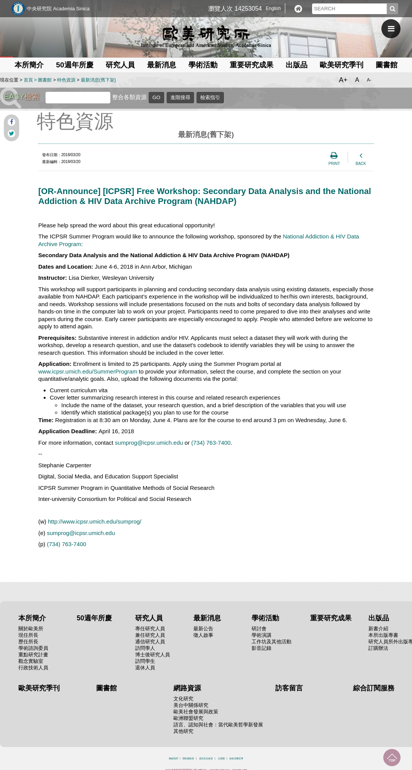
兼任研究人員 (150, 635)
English (273, 8)
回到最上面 (392, 757)
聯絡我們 (173, 758)
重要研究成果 (251, 65)
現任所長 (28, 635)
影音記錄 (261, 648)
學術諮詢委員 (33, 648)
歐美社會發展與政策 (195, 712)
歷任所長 (28, 641)
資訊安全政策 (206, 758)
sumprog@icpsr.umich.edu (149, 442)
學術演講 (261, 635)
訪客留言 (289, 688)
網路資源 (187, 688)
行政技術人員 (33, 667)
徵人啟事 (203, 635)
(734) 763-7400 (211, 442)
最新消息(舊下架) (98, 80)
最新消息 (161, 65)
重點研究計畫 (33, 654)
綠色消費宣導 (236, 758)
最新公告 (203, 628)
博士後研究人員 (152, 654)
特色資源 (66, 80)
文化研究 (183, 698)
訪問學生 (145, 661)
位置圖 (221, 758)
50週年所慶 (74, 65)
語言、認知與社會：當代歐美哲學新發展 (218, 725)
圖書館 (386, 65)
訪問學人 (145, 648)
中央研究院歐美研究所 (206, 36)
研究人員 (120, 65)
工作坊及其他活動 (271, 641)
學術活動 (202, 65)
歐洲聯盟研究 (188, 718)
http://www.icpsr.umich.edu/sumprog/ (94, 521)
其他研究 (183, 731)
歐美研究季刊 (341, 65)
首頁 (28, 80)
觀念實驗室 (30, 661)
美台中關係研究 (190, 705)
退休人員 (145, 667)
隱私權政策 (188, 758)
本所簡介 (29, 65)
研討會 (259, 628)
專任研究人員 (150, 628)
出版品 (296, 65)
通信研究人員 (150, 641)
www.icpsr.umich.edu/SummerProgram (87, 371)
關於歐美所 (30, 628)
